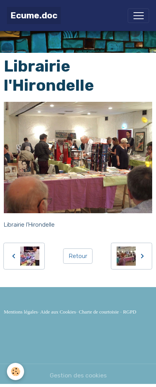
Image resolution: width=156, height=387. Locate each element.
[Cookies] (15, 371)
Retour (78, 256)
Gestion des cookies (78, 375)
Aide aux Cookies (58, 312)
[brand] (34, 15)
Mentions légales (20, 312)
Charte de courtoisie (99, 312)
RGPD (129, 312)
